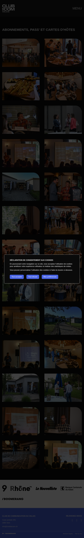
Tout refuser (32, 277)
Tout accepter (16, 277)
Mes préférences (50, 277)
